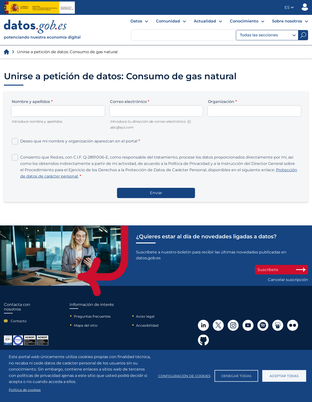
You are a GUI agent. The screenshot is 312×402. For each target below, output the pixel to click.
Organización (221, 101)
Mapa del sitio (86, 325)
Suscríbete (281, 269)
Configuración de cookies (184, 376)
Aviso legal (145, 316)
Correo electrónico (128, 101)
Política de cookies (25, 390)
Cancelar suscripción (288, 279)
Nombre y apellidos (31, 101)
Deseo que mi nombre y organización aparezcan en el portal (78, 141)
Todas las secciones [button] (268, 35)
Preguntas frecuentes (92, 316)
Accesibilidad (147, 325)
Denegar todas (236, 376)
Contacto (19, 321)
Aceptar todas (284, 376)
